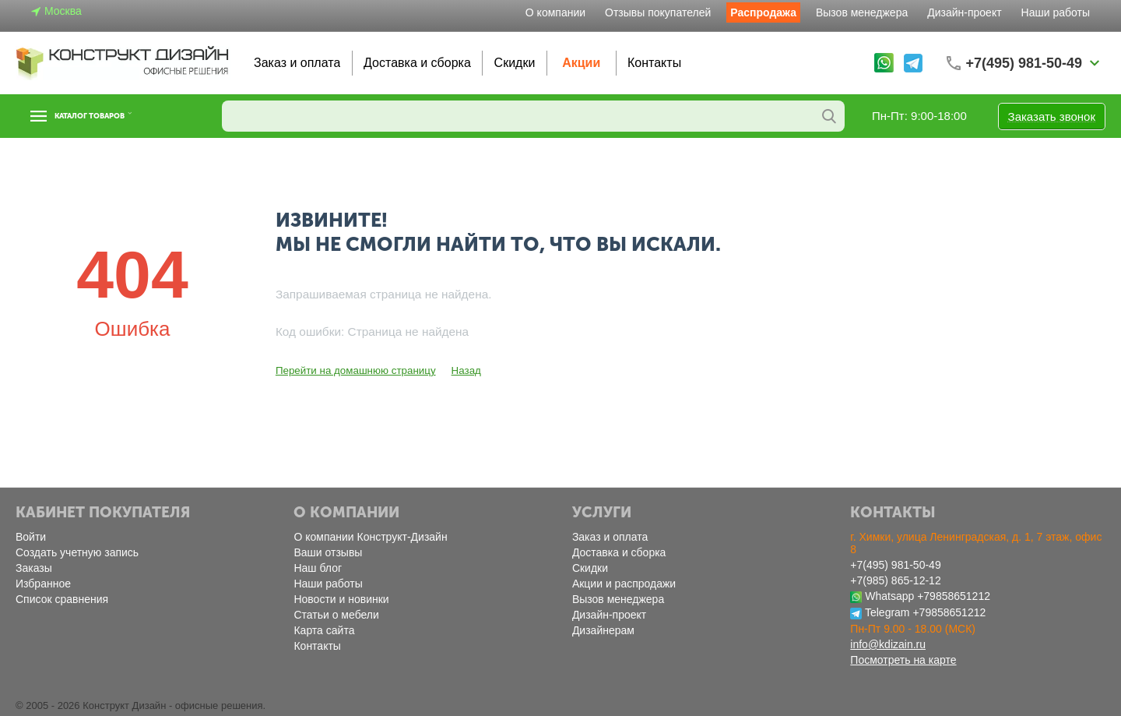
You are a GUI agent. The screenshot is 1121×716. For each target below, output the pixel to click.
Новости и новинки (340, 599)
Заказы (34, 568)
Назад (461, 370)
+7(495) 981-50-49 (895, 565)
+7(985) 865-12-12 (895, 580)
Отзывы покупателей (658, 12)
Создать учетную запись (77, 552)
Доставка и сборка (417, 62)
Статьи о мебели (335, 614)
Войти (31, 537)
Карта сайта (323, 630)
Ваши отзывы (327, 552)
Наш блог (317, 568)
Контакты (654, 62)
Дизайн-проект (964, 12)
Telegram (887, 612)
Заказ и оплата (297, 62)
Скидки (515, 62)
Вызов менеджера (862, 12)
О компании (555, 12)
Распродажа (763, 12)
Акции (581, 62)
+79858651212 (953, 596)
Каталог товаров (111, 116)
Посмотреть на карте (903, 660)
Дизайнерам (603, 630)
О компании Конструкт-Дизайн (370, 537)
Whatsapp (889, 596)
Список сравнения (62, 599)
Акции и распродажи (624, 583)
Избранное (43, 583)
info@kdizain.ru (888, 644)
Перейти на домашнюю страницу (353, 370)
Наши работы (1055, 12)
